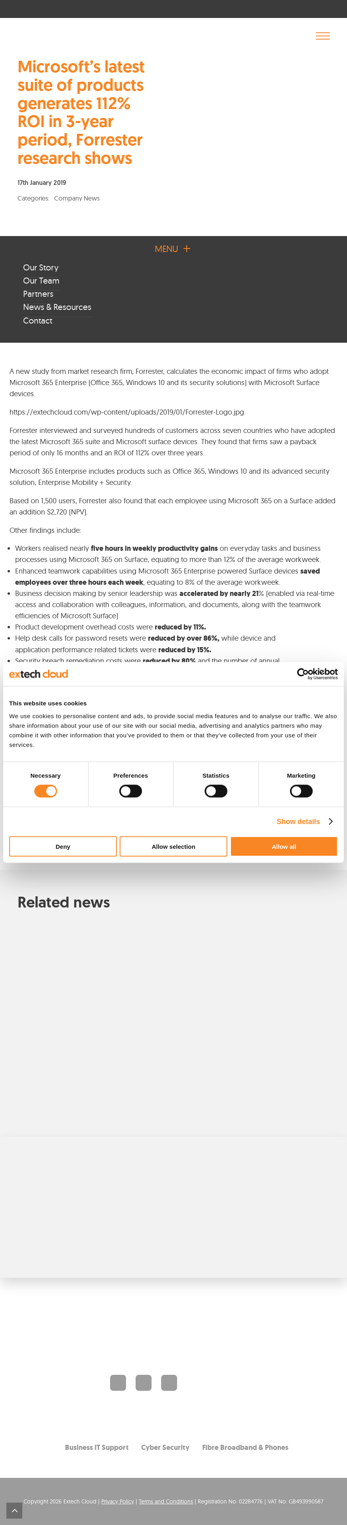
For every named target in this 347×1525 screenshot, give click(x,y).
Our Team (41, 280)
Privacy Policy (117, 1501)
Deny (62, 846)
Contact (37, 320)
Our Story (41, 267)
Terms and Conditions (166, 1501)
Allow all (284, 846)
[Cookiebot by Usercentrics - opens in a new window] (303, 674)
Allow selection (173, 846)
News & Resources (57, 307)
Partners (38, 293)
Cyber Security (165, 1447)
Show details (298, 822)
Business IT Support (96, 1447)
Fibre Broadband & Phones (245, 1447)
